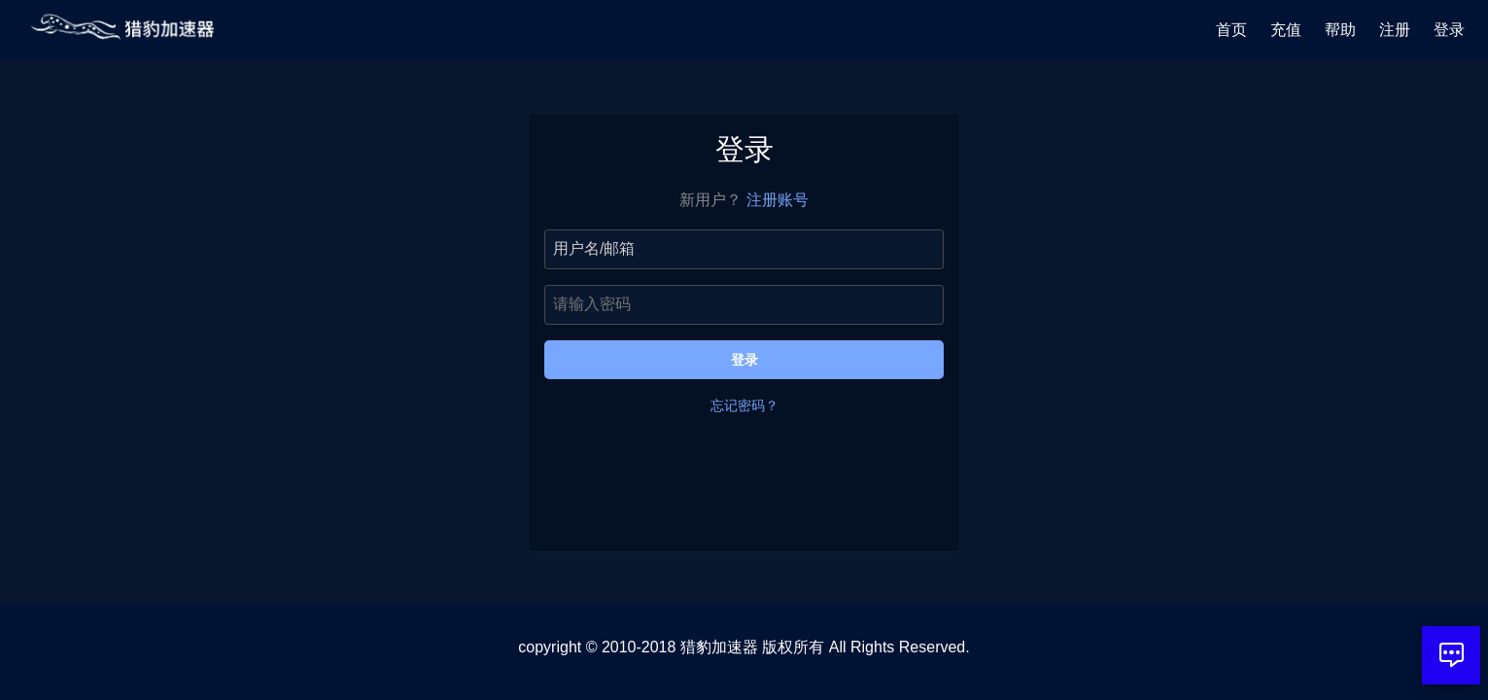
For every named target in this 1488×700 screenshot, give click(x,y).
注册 (1394, 29)
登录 (1449, 29)
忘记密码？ (744, 405)
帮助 (1340, 29)
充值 (1285, 29)
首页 (1231, 29)
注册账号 (777, 200)
